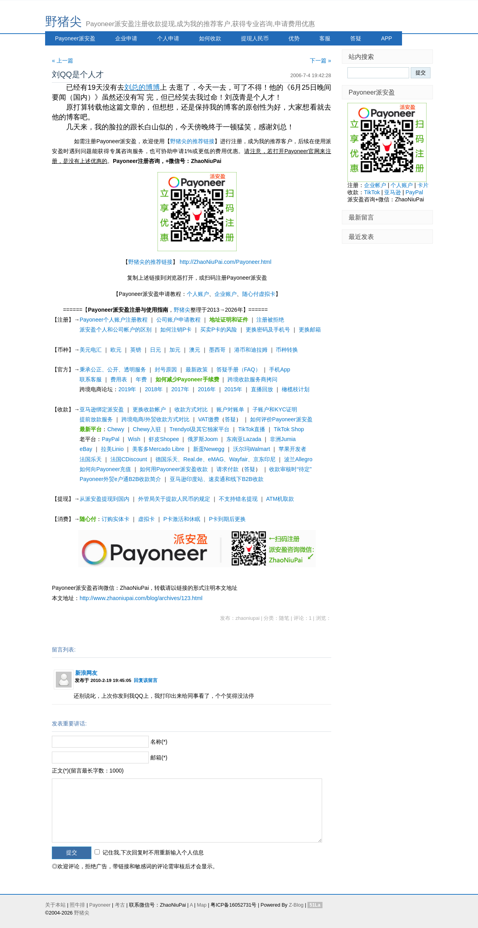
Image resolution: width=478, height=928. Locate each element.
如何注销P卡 (176, 329)
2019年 (127, 389)
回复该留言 (145, 680)
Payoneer (100, 905)
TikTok (372, 192)
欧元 (115, 350)
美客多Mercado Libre (158, 449)
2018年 (154, 389)
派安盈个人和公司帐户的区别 (116, 329)
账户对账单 (230, 409)
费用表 (118, 379)
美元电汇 (91, 350)
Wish (134, 439)
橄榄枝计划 (295, 389)
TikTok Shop (289, 429)
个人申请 (168, 38)
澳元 (194, 350)
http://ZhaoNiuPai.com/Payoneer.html (225, 262)
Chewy (115, 429)
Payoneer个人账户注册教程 (114, 319)
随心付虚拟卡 (258, 294)
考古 (120, 905)
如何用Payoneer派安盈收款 (174, 469)
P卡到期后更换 (227, 519)
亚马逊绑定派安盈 (102, 409)
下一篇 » (320, 60)
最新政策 (197, 369)
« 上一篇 (62, 60)
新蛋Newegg (208, 449)
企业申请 (126, 38)
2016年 (207, 389)
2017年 (180, 389)
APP (386, 38)
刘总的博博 (142, 87)
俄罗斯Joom (203, 439)
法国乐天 (91, 459)
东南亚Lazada (243, 439)
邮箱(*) (158, 757)
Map (202, 905)
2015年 (233, 389)
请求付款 (227, 469)
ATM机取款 (280, 499)
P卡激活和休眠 (181, 519)
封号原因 (166, 369)
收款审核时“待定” (290, 469)
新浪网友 (86, 673)
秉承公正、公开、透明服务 (113, 369)
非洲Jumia (283, 439)
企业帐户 (375, 185)
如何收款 (210, 38)
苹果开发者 (292, 449)
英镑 (135, 350)
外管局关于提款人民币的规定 (174, 499)
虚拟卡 (146, 519)
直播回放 (262, 389)
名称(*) (158, 742)
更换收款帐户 (149, 409)
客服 (324, 38)
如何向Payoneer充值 (105, 469)
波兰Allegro (298, 459)
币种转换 (287, 350)
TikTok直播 (251, 429)
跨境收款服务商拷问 (252, 379)
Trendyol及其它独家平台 (199, 429)
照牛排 (77, 905)
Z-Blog (296, 905)
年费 (141, 379)
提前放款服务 (96, 419)
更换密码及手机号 (268, 329)
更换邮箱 (310, 329)
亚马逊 (392, 192)
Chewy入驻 (147, 429)
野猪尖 (63, 21)
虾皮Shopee (164, 439)
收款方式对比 (191, 409)
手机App (279, 369)
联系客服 (91, 379)
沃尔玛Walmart (251, 449)
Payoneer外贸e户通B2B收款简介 (120, 479)
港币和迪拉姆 (250, 350)
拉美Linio (112, 449)
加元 (174, 350)
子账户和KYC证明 (274, 409)
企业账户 (225, 294)
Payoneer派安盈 (75, 38)
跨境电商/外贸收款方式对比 (155, 419)
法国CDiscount (128, 459)
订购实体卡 (115, 519)
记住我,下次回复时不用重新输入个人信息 (153, 852)
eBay (86, 449)
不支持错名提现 (238, 499)
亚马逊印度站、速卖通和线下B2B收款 (216, 479)
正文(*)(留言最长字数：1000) (87, 770)
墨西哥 (217, 350)
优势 (294, 38)
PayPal (110, 439)
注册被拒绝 (270, 319)
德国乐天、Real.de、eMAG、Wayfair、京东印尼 (215, 459)
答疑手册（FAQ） (238, 369)
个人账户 (198, 294)
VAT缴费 (208, 419)
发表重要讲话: (69, 723)
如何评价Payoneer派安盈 (281, 419)
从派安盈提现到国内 (104, 499)
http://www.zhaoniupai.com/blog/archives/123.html (141, 598)
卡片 (423, 185)
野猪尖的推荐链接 (192, 141)
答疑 (355, 38)
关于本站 (55, 905)
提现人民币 (255, 38)
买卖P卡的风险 (218, 329)
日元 (155, 350)
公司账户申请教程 (178, 319)
